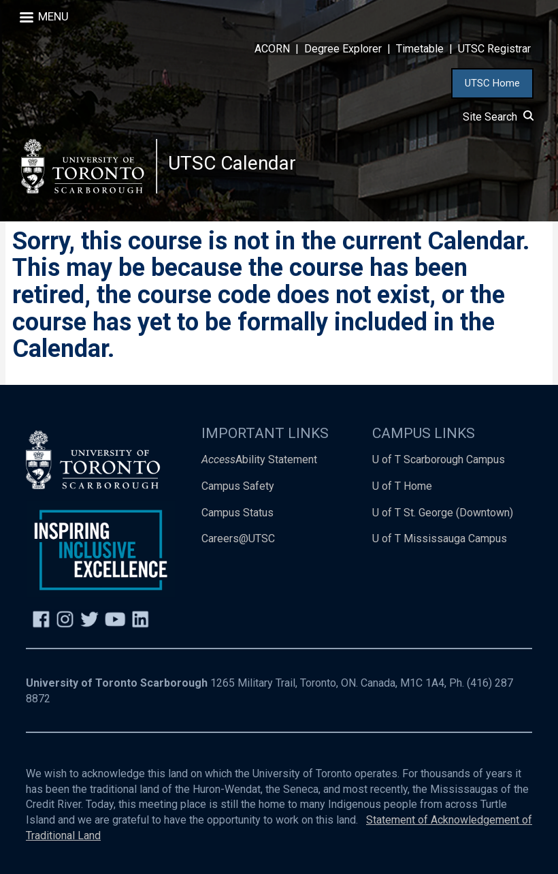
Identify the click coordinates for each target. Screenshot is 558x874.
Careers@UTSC (238, 538)
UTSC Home (492, 83)
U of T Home (402, 486)
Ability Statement (259, 459)
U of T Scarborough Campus (438, 459)
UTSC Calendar (232, 163)
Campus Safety (237, 486)
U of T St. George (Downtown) (442, 512)
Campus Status (237, 512)
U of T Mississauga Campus (439, 538)
